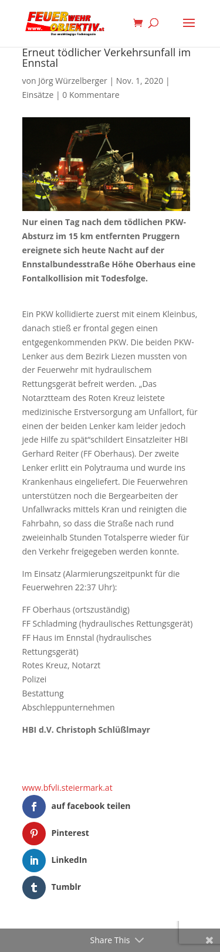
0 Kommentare (90, 94)
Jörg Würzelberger (72, 80)
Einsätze (38, 94)
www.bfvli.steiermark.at (67, 787)
